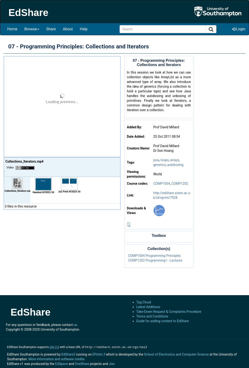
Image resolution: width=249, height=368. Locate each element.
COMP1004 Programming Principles (154, 256)
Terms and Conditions (152, 316)
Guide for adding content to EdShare (162, 321)
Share (51, 29)
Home (12, 29)
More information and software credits (56, 358)
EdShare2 (68, 354)
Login (238, 29)
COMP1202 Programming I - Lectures (155, 260)
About (68, 29)
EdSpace (61, 363)
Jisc (112, 363)
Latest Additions (148, 307)
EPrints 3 (98, 354)
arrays (174, 160)
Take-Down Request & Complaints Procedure (168, 311)
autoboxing (175, 165)
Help (84, 29)
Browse (31, 29)
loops (165, 160)
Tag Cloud (143, 302)
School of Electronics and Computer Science (176, 354)
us (75, 325)
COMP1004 (161, 183)
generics (159, 165)
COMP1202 (179, 183)
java (156, 160)
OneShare (82, 363)
